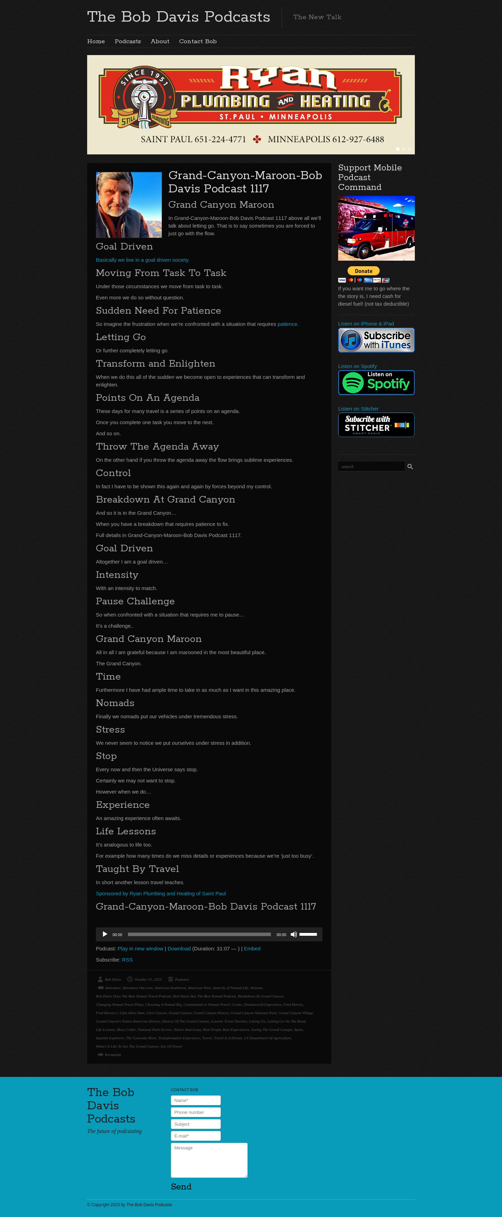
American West (199, 988)
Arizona (256, 988)
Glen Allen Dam (132, 1013)
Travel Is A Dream (228, 1038)
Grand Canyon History (211, 1013)
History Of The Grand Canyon (185, 1021)
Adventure (113, 988)
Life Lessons (105, 1029)
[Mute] (293, 934)
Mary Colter (126, 1029)
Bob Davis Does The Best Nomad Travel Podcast (133, 996)
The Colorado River (141, 1038)
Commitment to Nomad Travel (206, 1004)
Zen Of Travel (171, 1046)
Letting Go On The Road (286, 1021)
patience (287, 324)
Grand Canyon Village (296, 1013)
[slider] (199, 934)
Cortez (237, 1004)
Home (96, 41)
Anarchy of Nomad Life (231, 988)
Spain (298, 1029)
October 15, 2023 (148, 979)
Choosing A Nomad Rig (163, 1004)
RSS (127, 960)
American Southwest (170, 988)
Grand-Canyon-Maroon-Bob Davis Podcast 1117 (245, 182)
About (160, 41)
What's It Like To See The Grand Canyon (127, 1046)
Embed (252, 948)
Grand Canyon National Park (253, 1013)
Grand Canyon (180, 1013)
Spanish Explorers (110, 1038)
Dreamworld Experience (263, 1004)
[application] (209, 934)
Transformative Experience (179, 1038)
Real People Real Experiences (226, 1029)
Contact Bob (198, 41)
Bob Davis (113, 979)
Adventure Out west (137, 988)
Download (179, 948)
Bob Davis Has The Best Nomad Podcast (204, 996)
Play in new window (140, 948)
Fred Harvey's (107, 1013)
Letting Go (257, 1021)
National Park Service (155, 1029)
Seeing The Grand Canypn (271, 1029)
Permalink (113, 1055)
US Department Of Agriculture (267, 1038)
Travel (207, 1038)
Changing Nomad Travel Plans (120, 1004)
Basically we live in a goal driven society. (143, 260)
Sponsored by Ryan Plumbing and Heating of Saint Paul (161, 893)
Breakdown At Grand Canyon (260, 996)
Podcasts (128, 41)
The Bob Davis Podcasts (179, 17)
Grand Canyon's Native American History (128, 1021)
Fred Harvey (293, 1004)
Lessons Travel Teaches (229, 1021)
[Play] (104, 934)
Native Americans (187, 1029)
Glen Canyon (156, 1013)
